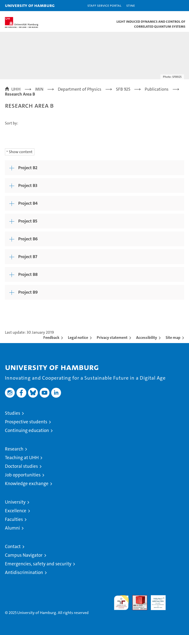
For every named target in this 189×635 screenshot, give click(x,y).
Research (14, 449)
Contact (13, 546)
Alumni (12, 528)
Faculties (14, 519)
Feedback (51, 337)
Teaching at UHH (22, 457)
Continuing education (27, 430)
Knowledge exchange (26, 483)
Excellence (15, 511)
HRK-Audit (155, 600)
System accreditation (176, 600)
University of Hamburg (30, 5)
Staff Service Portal (104, 5)
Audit (137, 597)
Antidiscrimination (24, 572)
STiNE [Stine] (130, 5)
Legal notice (78, 337)
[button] (170, 5)
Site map (173, 337)
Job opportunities (23, 475)
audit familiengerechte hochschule (121, 602)
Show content (20, 151)
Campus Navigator (24, 555)
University (15, 502)
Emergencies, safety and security (38, 564)
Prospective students (26, 422)
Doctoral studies (21, 466)
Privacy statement (112, 337)
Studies (12, 413)
